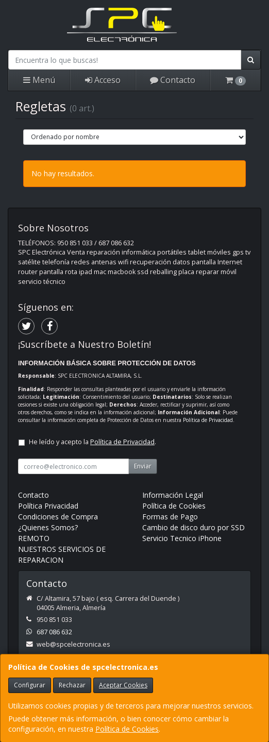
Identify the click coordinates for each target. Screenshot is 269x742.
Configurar (29, 685)
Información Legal (172, 495)
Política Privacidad (48, 506)
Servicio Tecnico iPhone (182, 538)
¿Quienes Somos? (48, 527)
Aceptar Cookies (123, 685)
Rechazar (72, 685)
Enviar (143, 466)
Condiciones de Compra (58, 516)
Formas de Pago (170, 516)
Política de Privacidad (208, 420)
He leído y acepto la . (92, 441)
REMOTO (33, 538)
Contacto (172, 80)
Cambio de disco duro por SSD (193, 527)
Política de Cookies (127, 729)
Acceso (103, 80)
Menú (39, 80)
